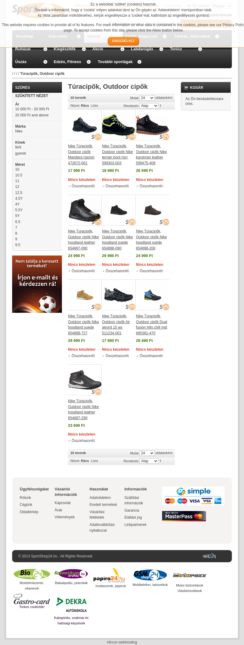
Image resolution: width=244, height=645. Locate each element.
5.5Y (19, 210)
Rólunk (25, 498)
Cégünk (26, 505)
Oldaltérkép (29, 512)
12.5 (18, 193)
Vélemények (65, 517)
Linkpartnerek (135, 525)
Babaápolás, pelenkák (71, 583)
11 (17, 181)
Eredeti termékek (103, 505)
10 (17, 169)
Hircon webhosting (122, 642)
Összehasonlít (83, 186)
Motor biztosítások (189, 585)
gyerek (20, 153)
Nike (18, 131)
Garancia (131, 510)
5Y (17, 216)
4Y (17, 204)
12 (17, 187)
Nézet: (75, 105)
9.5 (17, 245)
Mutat (134, 98)
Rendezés (131, 106)
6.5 (17, 222)
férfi (18, 147)
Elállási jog (133, 517)
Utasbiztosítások (190, 591)
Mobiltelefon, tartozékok (150, 585)
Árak (58, 510)
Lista (94, 105)
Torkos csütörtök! (31, 607)
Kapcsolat (63, 503)
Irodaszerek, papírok (111, 586)
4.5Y (19, 198)
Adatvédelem (100, 498)
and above (32, 115)
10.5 (18, 175)
